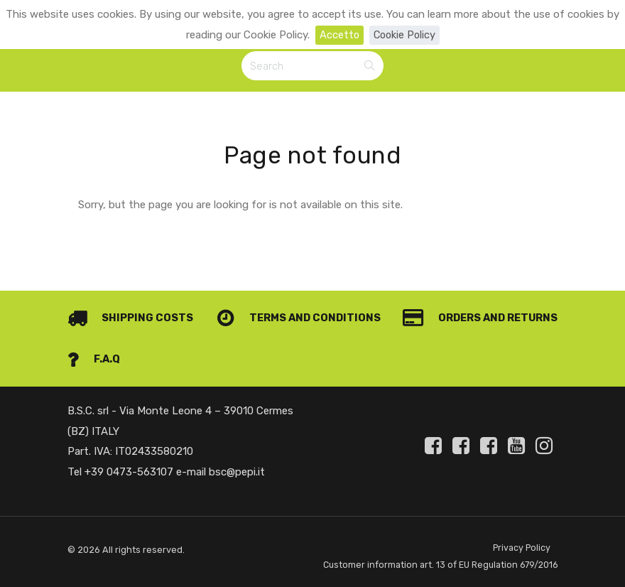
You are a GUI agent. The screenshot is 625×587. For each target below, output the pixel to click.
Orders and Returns (147, 341)
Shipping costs (130, 300)
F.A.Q (531, 341)
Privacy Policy (520, 529)
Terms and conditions (474, 300)
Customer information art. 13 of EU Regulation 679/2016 (421, 555)
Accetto (337, 34)
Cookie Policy (404, 34)
